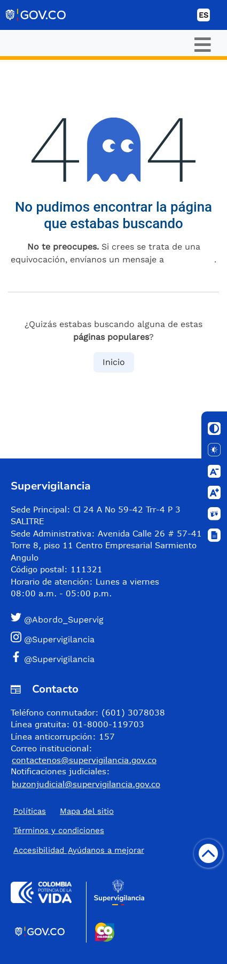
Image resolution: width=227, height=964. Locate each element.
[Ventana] (214, 535)
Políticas (29, 811)
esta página (190, 259)
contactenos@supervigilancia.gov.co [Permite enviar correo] (84, 760)
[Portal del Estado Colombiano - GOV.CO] (36, 15)
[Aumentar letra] (214, 492)
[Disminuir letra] (214, 471)
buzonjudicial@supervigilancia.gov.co (86, 784)
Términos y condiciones (58, 830)
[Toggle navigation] (202, 44)
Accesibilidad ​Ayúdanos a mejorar (78, 850)
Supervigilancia (51, 486)
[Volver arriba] (208, 853)
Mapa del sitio (87, 811)
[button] (109, 619)
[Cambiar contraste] (214, 428)
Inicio (114, 362)
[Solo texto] (214, 450)
